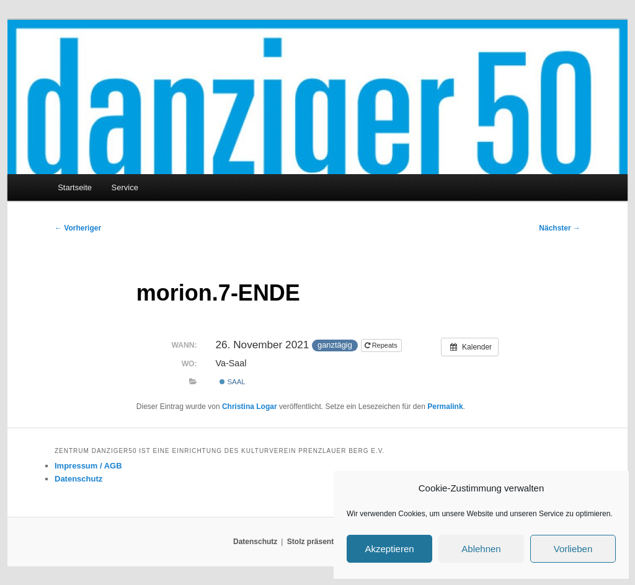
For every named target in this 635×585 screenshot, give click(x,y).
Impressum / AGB (88, 465)
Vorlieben (573, 548)
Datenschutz (78, 478)
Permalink (445, 406)
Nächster (559, 228)
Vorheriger (78, 228)
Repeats (382, 345)
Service (125, 187)
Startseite (75, 187)
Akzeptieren (389, 548)
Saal (232, 381)
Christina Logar (249, 406)
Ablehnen (480, 548)
